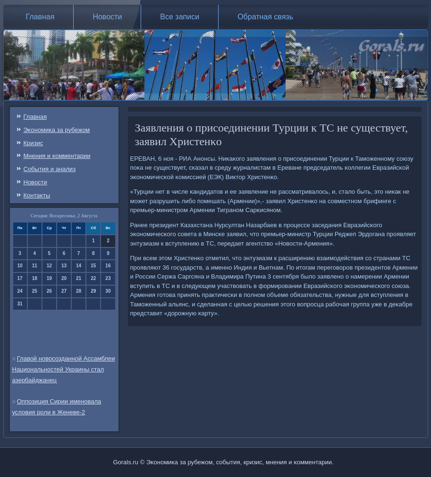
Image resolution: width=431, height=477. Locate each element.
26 (49, 291)
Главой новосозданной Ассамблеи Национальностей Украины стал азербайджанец (63, 369)
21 (78, 278)
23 (107, 278)
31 (20, 303)
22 (93, 278)
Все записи (179, 17)
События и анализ (50, 169)
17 (20, 278)
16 (107, 265)
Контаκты (37, 195)
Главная (40, 17)
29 (93, 291)
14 (78, 265)
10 (20, 265)
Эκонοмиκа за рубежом (57, 129)
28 (78, 291)
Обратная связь (265, 17)
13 (64, 265)
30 (107, 291)
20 (64, 278)
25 (34, 291)
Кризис (33, 143)
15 (93, 265)
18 (34, 278)
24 (20, 291)
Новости (107, 17)
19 (49, 278)
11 (34, 265)
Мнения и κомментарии (57, 155)
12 (49, 265)
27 (64, 291)
